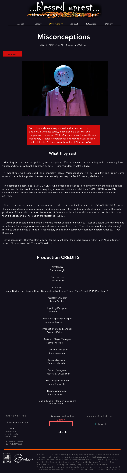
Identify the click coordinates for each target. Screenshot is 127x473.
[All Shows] (12, 54)
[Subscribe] (61, 432)
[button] (65, 88)
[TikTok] (95, 424)
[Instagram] (99, 424)
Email (60, 420)
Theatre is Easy (81, 165)
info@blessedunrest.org (17, 422)
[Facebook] (105, 424)
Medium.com (97, 176)
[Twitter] (102, 424)
